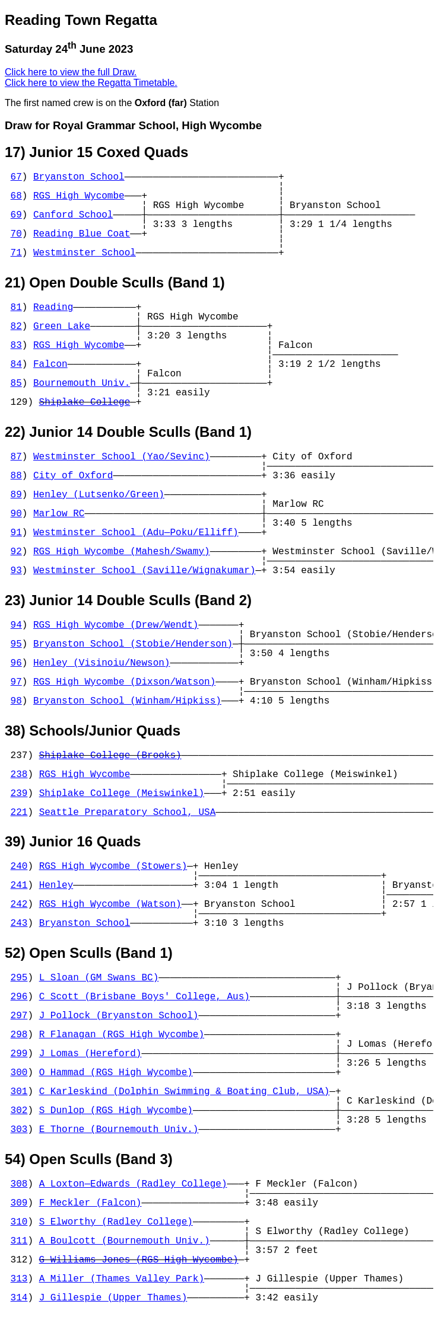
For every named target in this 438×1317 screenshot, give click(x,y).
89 (16, 495)
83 (16, 345)
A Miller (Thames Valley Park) (121, 1279)
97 (16, 682)
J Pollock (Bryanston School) (119, 1016)
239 (19, 793)
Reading (53, 307)
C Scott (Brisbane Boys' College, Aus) (144, 997)
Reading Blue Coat (81, 234)
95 (16, 644)
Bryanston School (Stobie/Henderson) (133, 644)
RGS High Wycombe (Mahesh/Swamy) (121, 551)
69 (16, 215)
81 (16, 307)
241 (19, 885)
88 (16, 476)
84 (16, 364)
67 (16, 177)
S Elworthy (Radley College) (116, 1222)
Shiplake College (85, 402)
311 (19, 1241)
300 (19, 1072)
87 (16, 457)
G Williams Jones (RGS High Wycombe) (139, 1260)
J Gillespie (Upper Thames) (113, 1298)
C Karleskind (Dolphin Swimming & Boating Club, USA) (184, 1091)
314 (19, 1298)
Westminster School (84, 253)
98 (16, 701)
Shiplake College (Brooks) (110, 755)
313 (19, 1279)
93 (16, 570)
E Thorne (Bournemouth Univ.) (119, 1129)
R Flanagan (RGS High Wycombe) (121, 1035)
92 (16, 551)
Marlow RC (58, 514)
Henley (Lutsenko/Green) (98, 495)
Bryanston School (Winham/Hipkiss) (127, 701)
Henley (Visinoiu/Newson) (101, 663)
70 (16, 234)
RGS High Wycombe (79, 196)
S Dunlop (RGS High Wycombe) (116, 1110)
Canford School (73, 215)
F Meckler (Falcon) (90, 1203)
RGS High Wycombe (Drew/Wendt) (115, 625)
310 (19, 1222)
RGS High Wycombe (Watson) (110, 904)
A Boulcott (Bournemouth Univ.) (124, 1241)
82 (16, 326)
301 (19, 1091)
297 (19, 1016)
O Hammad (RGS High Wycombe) (116, 1072)
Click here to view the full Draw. (71, 72)
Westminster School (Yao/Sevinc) (121, 457)
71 (16, 253)
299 (19, 1054)
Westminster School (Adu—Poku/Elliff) (136, 533)
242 (19, 904)
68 (16, 196)
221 (19, 812)
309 (19, 1203)
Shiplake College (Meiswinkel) (121, 793)
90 (16, 514)
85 (16, 383)
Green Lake (61, 326)
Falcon (50, 364)
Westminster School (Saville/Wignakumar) (144, 570)
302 (19, 1110)
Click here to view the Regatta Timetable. (91, 83)
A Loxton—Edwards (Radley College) (133, 1184)
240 (19, 866)
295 (19, 978)
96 (16, 663)
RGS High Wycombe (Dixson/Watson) (124, 682)
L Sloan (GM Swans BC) (99, 978)
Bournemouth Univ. (81, 383)
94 (16, 625)
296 (19, 997)
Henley (56, 885)
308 (19, 1184)
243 (19, 923)
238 (19, 774)
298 (19, 1035)
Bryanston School (79, 177)
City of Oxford (73, 476)
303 (19, 1129)
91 (16, 533)
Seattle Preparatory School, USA (127, 812)
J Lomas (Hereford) (90, 1054)
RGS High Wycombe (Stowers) (113, 866)
